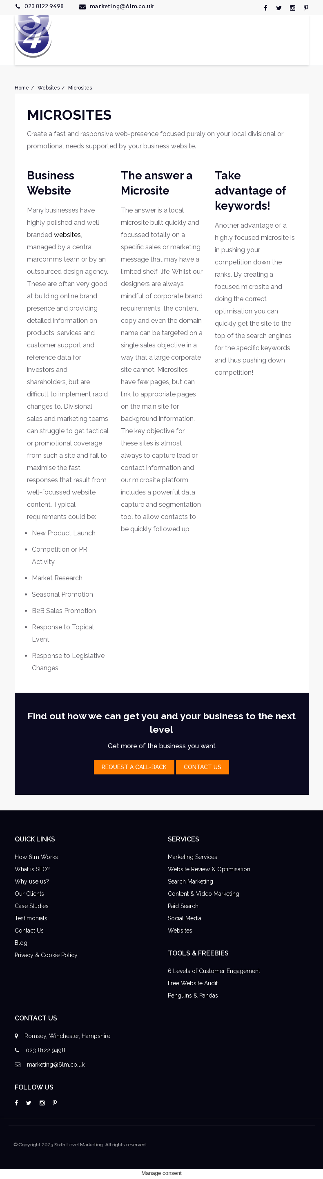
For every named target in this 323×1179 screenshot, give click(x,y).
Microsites (80, 88)
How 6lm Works (36, 857)
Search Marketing (190, 881)
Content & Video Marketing (203, 893)
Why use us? (32, 881)
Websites (49, 88)
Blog (21, 943)
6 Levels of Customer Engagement (214, 971)
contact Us (202, 767)
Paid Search (183, 906)
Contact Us (29, 930)
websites (67, 235)
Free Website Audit (193, 983)
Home (22, 88)
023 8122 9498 (44, 6)
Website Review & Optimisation (209, 869)
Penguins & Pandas (193, 995)
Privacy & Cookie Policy (46, 955)
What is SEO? (32, 869)
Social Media (184, 918)
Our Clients (29, 893)
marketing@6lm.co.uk (121, 6)
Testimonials (31, 918)
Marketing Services (192, 857)
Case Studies (32, 906)
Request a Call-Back (134, 767)
